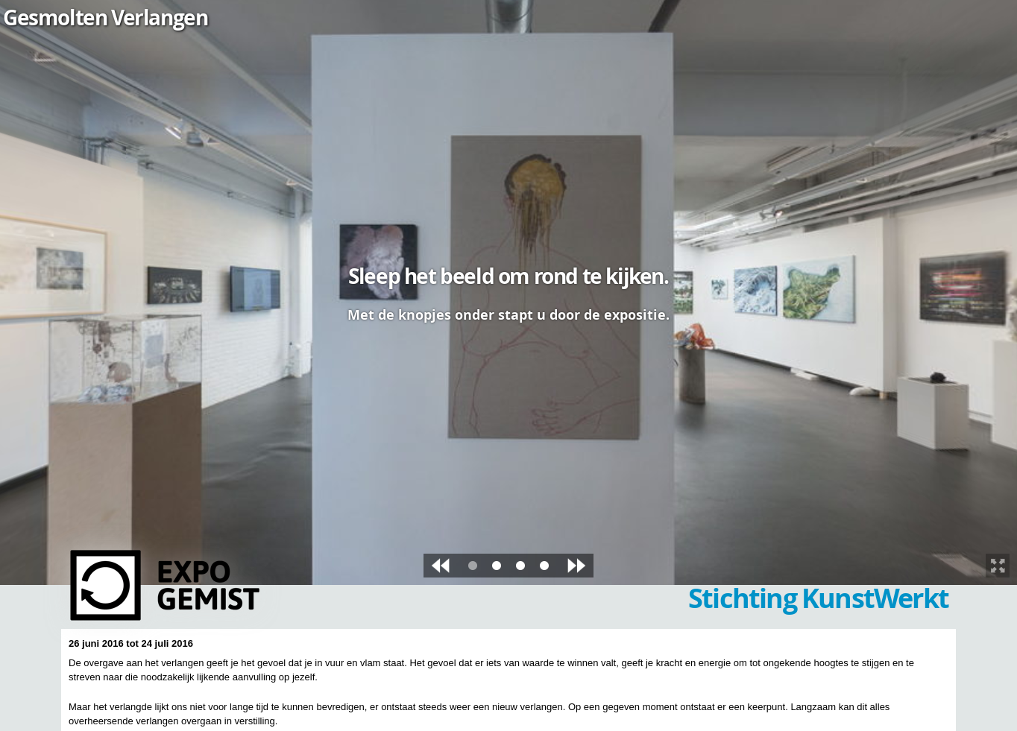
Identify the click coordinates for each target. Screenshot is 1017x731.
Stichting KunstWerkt (818, 598)
